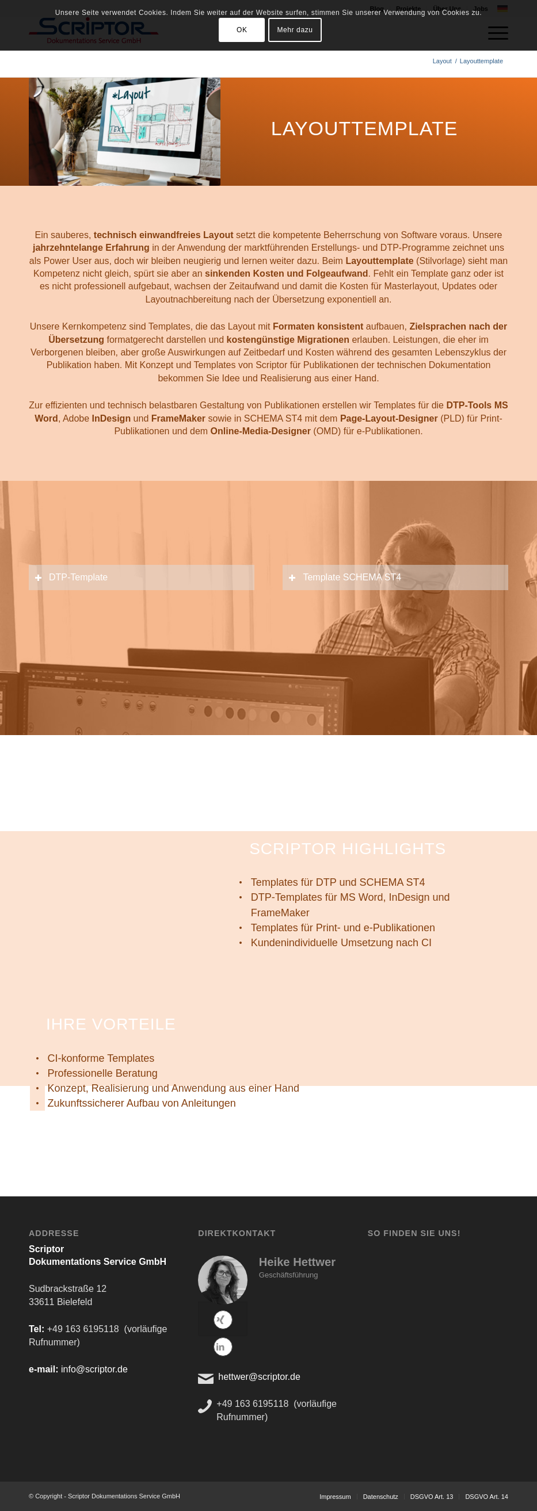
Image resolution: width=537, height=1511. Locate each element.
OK (242, 30)
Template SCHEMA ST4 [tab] (344, 577)
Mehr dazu (295, 30)
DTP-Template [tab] (71, 577)
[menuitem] (335, 1496)
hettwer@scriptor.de (259, 1377)
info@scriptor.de (94, 1369)
